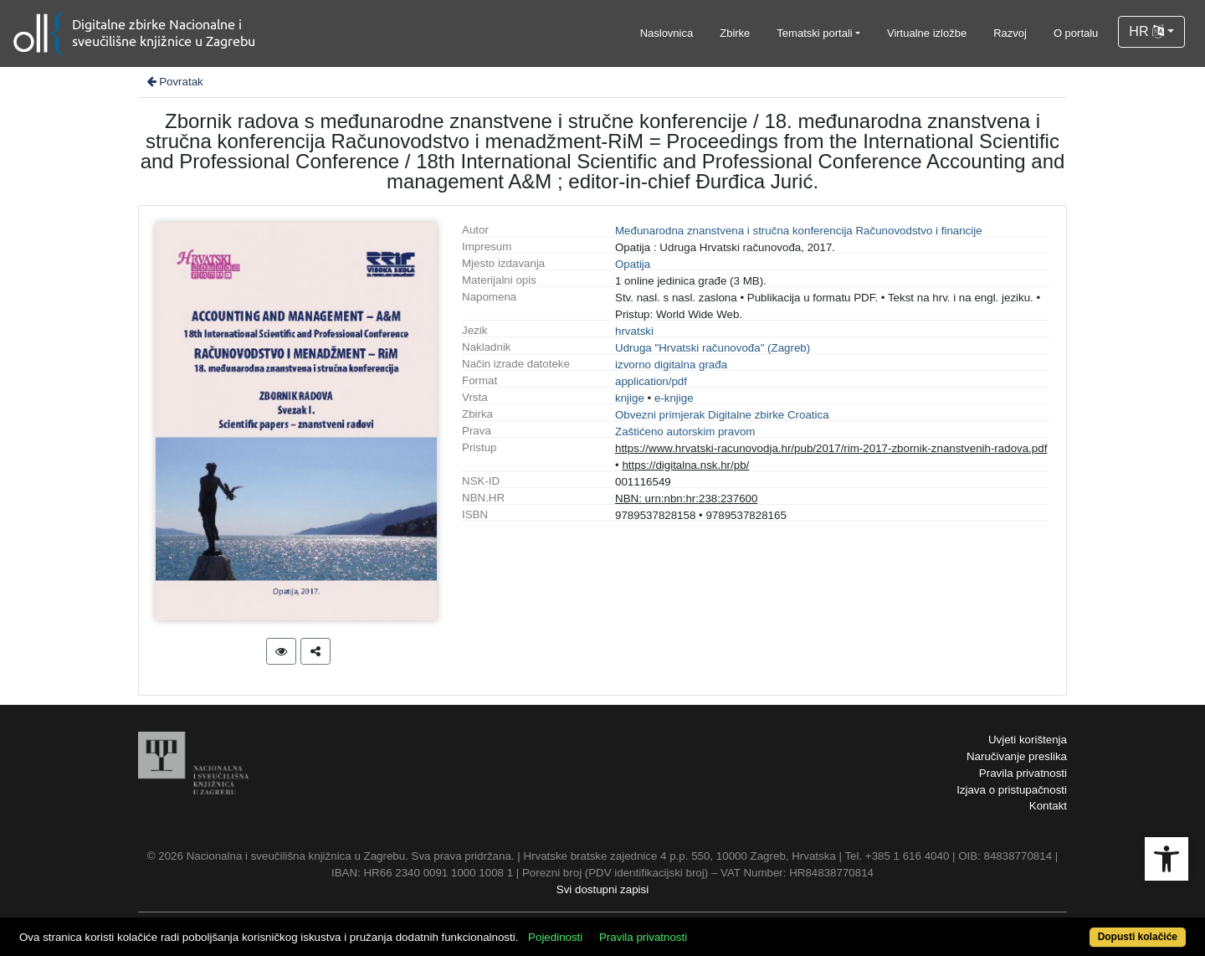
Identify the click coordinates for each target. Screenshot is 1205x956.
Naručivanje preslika (1017, 756)
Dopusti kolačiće (1137, 937)
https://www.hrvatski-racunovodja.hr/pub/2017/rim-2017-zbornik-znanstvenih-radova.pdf (831, 448)
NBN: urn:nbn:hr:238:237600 (686, 498)
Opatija (632, 264)
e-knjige (674, 398)
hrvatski (634, 331)
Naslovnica (667, 33)
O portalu (1076, 33)
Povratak (174, 81)
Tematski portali (814, 33)
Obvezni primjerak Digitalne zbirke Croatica (722, 415)
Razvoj (1010, 33)
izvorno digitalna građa (671, 364)
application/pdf (651, 381)
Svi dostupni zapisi (602, 889)
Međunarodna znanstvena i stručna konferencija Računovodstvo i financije (798, 230)
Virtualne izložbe (927, 33)
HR (1146, 31)
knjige (629, 398)
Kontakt (1048, 805)
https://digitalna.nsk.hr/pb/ (685, 465)
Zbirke (735, 33)
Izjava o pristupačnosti (1011, 790)
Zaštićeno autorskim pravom (685, 431)
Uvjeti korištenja (1027, 739)
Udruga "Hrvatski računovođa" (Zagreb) (712, 348)
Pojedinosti (555, 937)
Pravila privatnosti (1023, 773)
